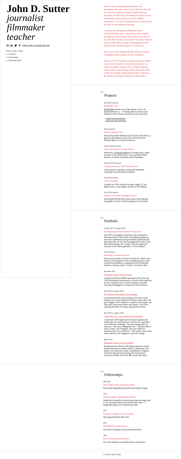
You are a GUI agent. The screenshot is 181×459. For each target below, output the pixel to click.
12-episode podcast (121, 153)
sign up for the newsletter (116, 121)
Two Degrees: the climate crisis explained (121, 294)
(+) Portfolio (11, 54)
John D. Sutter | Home (14, 51)
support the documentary (116, 118)
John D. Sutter (38, 8)
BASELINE (109, 109)
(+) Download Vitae (13, 60)
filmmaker (26, 27)
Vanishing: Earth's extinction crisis (118, 275)
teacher (21, 36)
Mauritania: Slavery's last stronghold (118, 343)
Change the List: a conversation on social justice (123, 316)
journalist (25, 17)
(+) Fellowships (12, 57)
